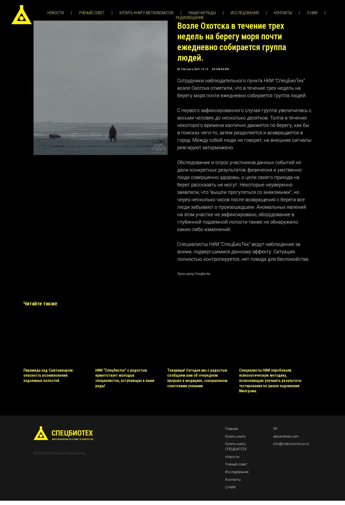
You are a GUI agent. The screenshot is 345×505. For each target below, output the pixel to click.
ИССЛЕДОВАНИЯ (245, 12)
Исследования (236, 476)
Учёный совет (236, 468)
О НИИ (312, 12)
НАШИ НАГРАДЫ (202, 12)
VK (275, 433)
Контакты (233, 484)
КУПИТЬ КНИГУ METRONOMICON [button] (146, 12)
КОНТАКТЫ (283, 12)
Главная (231, 433)
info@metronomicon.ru (291, 448)
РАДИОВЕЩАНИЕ (190, 17)
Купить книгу (235, 440)
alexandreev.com (286, 440)
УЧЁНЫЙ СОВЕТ (91, 12)
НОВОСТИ (55, 12)
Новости (232, 461)
